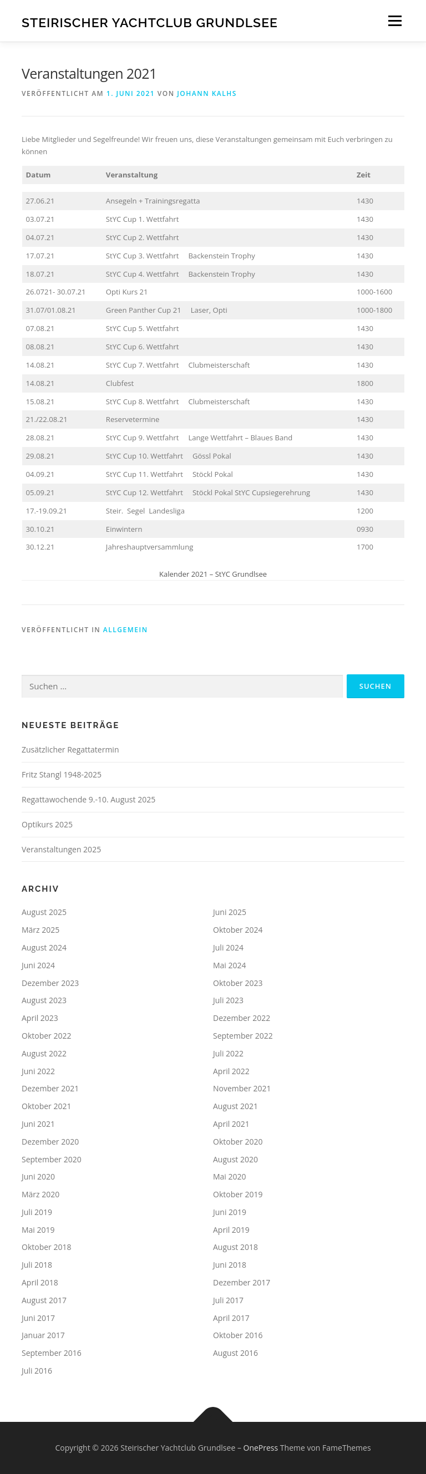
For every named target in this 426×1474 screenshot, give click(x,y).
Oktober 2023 (237, 983)
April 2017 (231, 1318)
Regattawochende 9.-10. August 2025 (88, 799)
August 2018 (235, 1247)
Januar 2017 (43, 1335)
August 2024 (44, 947)
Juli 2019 (37, 1212)
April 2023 (40, 1018)
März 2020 (40, 1194)
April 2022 (231, 1071)
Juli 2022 (228, 1053)
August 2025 (44, 912)
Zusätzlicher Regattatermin (70, 749)
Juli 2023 (228, 1000)
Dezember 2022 (241, 1018)
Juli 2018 (37, 1264)
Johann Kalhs (207, 93)
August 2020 (235, 1159)
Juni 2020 (38, 1176)
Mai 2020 (229, 1176)
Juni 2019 (229, 1212)
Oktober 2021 (46, 1106)
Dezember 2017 (241, 1282)
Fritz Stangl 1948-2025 (62, 774)
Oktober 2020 (237, 1141)
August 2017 (44, 1300)
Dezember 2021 (50, 1088)
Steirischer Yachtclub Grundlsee (150, 21)
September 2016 (52, 1353)
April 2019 (231, 1229)
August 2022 (44, 1053)
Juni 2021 (38, 1124)
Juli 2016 (37, 1370)
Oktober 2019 (237, 1194)
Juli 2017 (228, 1300)
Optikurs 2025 (47, 824)
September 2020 (52, 1159)
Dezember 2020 (50, 1141)
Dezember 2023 (50, 983)
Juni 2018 (229, 1264)
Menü (394, 21)
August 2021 (235, 1106)
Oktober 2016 (237, 1335)
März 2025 (40, 929)
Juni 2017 (38, 1318)
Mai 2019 (38, 1229)
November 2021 (242, 1088)
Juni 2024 (38, 965)
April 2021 (231, 1124)
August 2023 (44, 1000)
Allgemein (125, 629)
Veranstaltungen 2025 (61, 849)
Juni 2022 (38, 1071)
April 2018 (40, 1282)
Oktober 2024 (237, 929)
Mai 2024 (229, 965)
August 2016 (235, 1353)
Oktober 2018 (46, 1247)
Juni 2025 (229, 912)
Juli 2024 (228, 947)
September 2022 (243, 1035)
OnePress (261, 1447)
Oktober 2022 (46, 1035)
